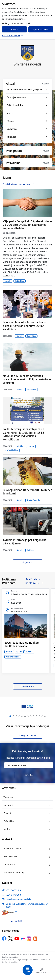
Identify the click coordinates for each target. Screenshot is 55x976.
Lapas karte (9, 864)
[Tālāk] (49, 705)
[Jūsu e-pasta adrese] (28, 765)
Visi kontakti (16, 921)
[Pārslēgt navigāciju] (28, 970)
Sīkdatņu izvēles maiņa (14, 872)
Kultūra (9, 652)
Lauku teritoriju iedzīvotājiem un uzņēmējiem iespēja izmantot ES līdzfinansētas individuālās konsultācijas (23, 434)
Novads (7, 281)
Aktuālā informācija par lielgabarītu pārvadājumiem (25, 541)
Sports (19, 652)
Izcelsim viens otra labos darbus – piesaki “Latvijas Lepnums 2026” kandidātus (24, 326)
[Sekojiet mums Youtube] (17, 938)
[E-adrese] (8, 912)
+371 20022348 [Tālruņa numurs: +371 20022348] (14, 890)
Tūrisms (29, 652)
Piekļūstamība (10, 856)
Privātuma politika (12, 848)
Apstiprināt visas (40, 29)
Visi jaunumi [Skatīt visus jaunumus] (27, 562)
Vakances (8, 797)
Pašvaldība (8, 821)
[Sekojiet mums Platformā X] (10, 938)
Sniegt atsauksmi (27, 735)
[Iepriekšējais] (6, 705)
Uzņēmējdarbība (11, 450)
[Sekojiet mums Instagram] (29, 939)
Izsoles (6, 829)
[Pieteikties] (28, 775)
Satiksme (30, 550)
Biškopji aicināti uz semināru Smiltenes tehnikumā (27, 491)
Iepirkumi (7, 805)
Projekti (7, 813)
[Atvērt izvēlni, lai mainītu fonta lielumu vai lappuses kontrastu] (41, 971)
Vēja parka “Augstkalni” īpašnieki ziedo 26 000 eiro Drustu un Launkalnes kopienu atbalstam (27, 225)
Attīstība (20, 446)
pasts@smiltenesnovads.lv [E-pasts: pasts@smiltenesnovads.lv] (18, 899)
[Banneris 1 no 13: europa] (27, 706)
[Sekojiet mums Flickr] (23, 938)
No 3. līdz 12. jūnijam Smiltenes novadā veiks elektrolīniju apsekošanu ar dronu (27, 379)
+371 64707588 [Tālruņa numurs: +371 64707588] (13, 894)
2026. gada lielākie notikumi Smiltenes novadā (22, 644)
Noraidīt (14, 29)
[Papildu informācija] (16, 912)
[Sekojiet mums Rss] (35, 939)
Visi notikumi (27, 686)
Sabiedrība (19, 281)
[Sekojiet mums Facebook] (4, 938)
